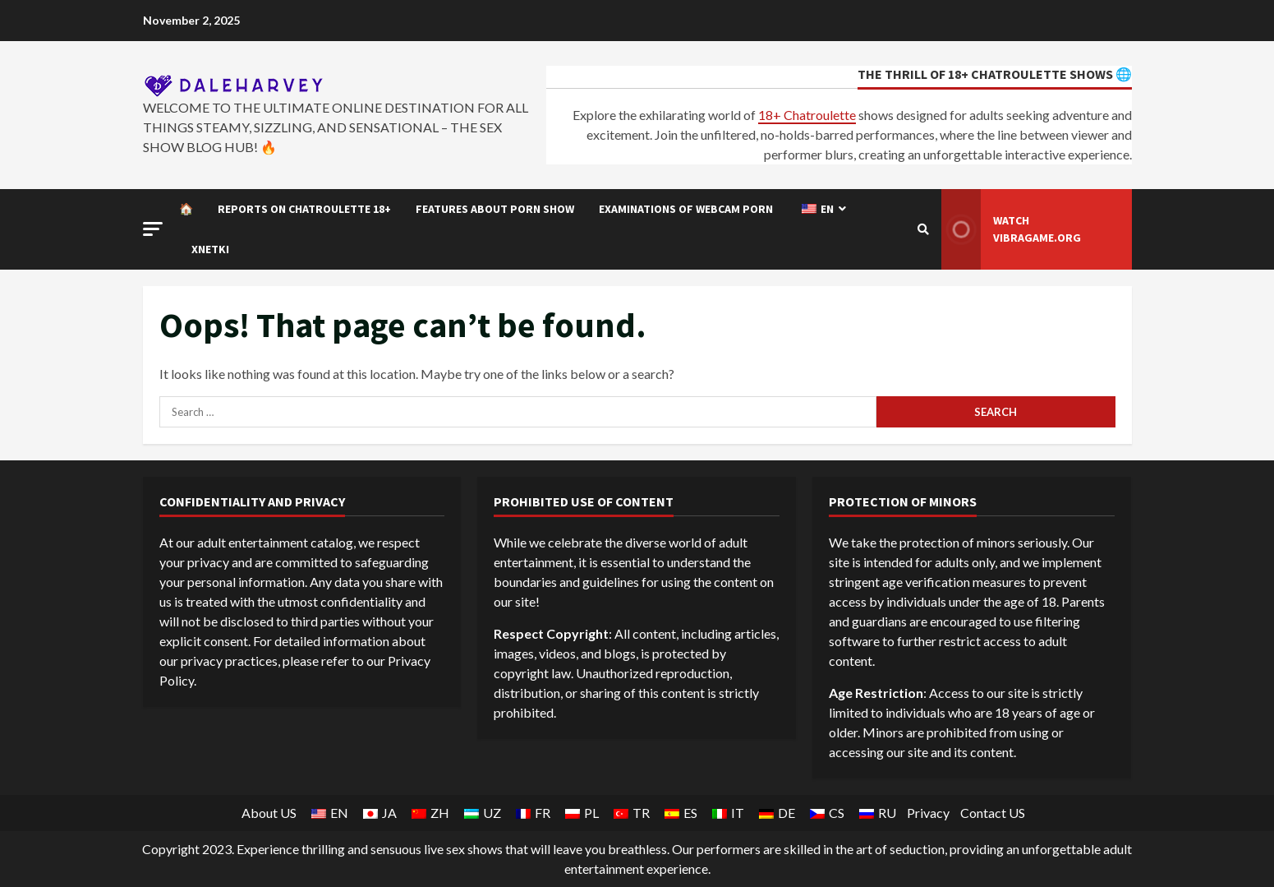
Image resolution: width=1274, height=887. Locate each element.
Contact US (992, 812)
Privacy (928, 812)
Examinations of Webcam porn (686, 208)
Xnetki (210, 249)
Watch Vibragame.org (1011, 229)
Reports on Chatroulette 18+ (304, 208)
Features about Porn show (495, 208)
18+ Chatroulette (807, 114)
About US (269, 812)
